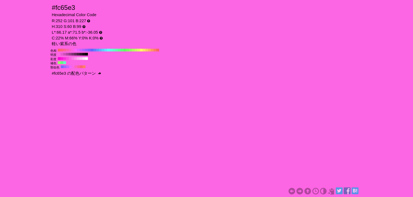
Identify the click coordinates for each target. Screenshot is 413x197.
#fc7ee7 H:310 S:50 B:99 (72, 58)
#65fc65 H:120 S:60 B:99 (125, 50)
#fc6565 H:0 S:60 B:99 (157, 50)
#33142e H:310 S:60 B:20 (81, 54)
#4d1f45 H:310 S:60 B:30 (78, 54)
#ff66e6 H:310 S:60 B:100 (59, 54)
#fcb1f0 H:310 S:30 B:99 (78, 58)
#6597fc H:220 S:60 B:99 (97, 50)
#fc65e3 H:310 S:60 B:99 (72, 50)
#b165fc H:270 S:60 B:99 (83, 50)
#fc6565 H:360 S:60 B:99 (59, 50)
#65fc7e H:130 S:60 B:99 (122, 50)
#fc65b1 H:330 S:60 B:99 (67, 50)
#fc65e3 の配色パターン (76, 73)
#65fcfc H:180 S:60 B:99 (108, 50)
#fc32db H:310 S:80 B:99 (64, 58)
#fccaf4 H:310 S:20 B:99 (81, 58)
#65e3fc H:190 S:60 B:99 (105, 50)
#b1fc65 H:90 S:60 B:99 (133, 50)
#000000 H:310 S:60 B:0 (86, 54)
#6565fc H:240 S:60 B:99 (92, 50)
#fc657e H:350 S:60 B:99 (62, 50)
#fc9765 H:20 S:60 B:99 (152, 50)
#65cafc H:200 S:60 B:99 (103, 50)
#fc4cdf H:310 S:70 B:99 (67, 58)
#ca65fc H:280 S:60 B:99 (81, 50)
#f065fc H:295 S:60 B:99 (70, 66)
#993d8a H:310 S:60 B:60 (70, 54)
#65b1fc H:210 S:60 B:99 (100, 50)
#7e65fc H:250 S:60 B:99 (89, 50)
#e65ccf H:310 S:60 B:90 (62, 54)
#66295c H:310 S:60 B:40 (75, 54)
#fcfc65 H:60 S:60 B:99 (141, 50)
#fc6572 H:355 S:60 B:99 (81, 66)
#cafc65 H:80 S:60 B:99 (135, 50)
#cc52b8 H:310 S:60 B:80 (64, 54)
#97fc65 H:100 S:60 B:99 (130, 50)
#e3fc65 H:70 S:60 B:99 (138, 50)
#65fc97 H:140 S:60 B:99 (119, 50)
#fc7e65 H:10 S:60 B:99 (155, 50)
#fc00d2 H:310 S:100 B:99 (59, 58)
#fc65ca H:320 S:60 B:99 (70, 50)
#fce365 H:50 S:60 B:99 (144, 50)
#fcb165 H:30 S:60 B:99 (149, 50)
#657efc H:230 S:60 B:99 (94, 50)
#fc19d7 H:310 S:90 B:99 (62, 58)
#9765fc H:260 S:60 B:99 (86, 50)
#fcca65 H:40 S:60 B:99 (146, 50)
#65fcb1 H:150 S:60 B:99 (116, 50)
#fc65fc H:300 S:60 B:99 (75, 50)
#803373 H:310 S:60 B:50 (72, 54)
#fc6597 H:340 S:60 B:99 (64, 50)
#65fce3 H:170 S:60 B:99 (111, 50)
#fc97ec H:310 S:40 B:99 (75, 58)
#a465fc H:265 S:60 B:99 (65, 66)
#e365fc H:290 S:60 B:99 (78, 50)
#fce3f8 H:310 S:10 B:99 (83, 58)
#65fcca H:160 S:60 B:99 (114, 50)
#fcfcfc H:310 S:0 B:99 (86, 58)
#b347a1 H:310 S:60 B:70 (67, 54)
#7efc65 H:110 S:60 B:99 (127, 50)
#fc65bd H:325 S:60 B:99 (75, 66)
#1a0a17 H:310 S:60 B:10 (83, 54)
